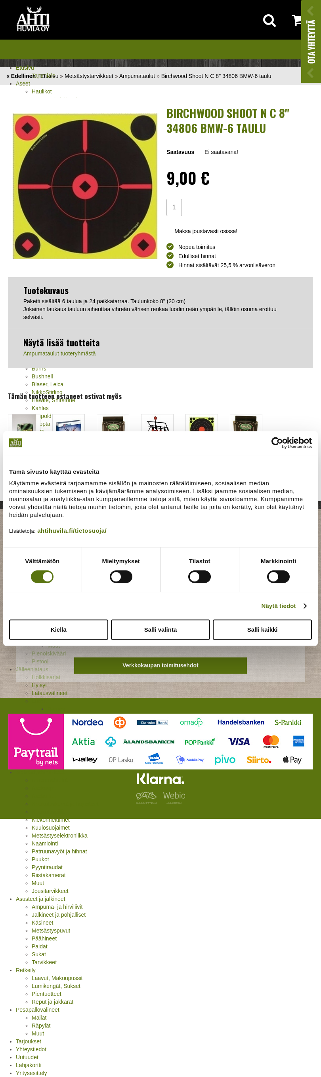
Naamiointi (45, 843)
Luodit (39, 701)
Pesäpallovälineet (37, 1010)
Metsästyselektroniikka (60, 835)
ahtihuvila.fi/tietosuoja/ (72, 530)
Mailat (39, 1017)
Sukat (39, 954)
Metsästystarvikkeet (89, 76)
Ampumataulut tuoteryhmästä (59, 353)
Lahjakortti (29, 1065)
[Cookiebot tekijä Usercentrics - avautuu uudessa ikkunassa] (277, 443)
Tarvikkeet (44, 962)
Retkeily (26, 970)
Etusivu (25, 68)
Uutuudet (27, 1057)
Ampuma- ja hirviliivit (57, 907)
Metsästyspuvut (51, 930)
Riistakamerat (49, 875)
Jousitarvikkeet (50, 891)
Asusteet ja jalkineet (40, 899)
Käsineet (42, 922)
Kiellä (59, 629)
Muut (38, 883)
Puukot (40, 859)
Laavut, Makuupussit (57, 978)
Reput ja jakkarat (52, 1002)
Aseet (23, 83)
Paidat (40, 946)
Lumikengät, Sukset (56, 986)
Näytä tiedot (279, 605)
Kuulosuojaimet (51, 827)
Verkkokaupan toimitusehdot (160, 665)
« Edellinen (21, 76)
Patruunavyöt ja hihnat (59, 851)
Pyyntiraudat (47, 867)
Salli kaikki (262, 629)
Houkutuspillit (48, 812)
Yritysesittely (31, 1073)
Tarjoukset (28, 1041)
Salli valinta (160, 629)
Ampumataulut (137, 76)
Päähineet (44, 938)
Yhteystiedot (31, 1049)
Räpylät (41, 1025)
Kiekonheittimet (51, 820)
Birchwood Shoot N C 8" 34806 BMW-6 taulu (216, 76)
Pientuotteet (46, 994)
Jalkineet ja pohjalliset (59, 915)
